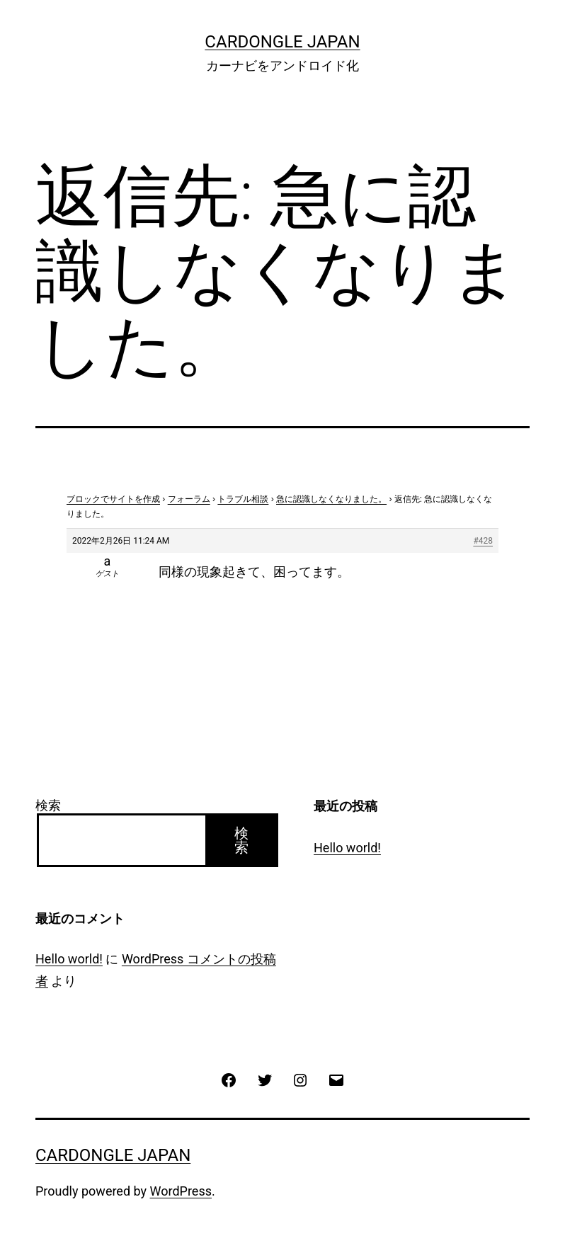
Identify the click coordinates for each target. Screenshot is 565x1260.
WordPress (181, 1191)
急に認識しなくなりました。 (331, 499)
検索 (48, 805)
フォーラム (189, 499)
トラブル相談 (242, 499)
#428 (483, 541)
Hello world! (347, 847)
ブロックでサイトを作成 (113, 499)
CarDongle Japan (282, 42)
